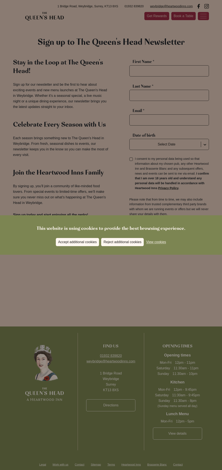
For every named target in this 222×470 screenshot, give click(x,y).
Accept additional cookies (77, 242)
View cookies (156, 242)
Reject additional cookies (122, 242)
